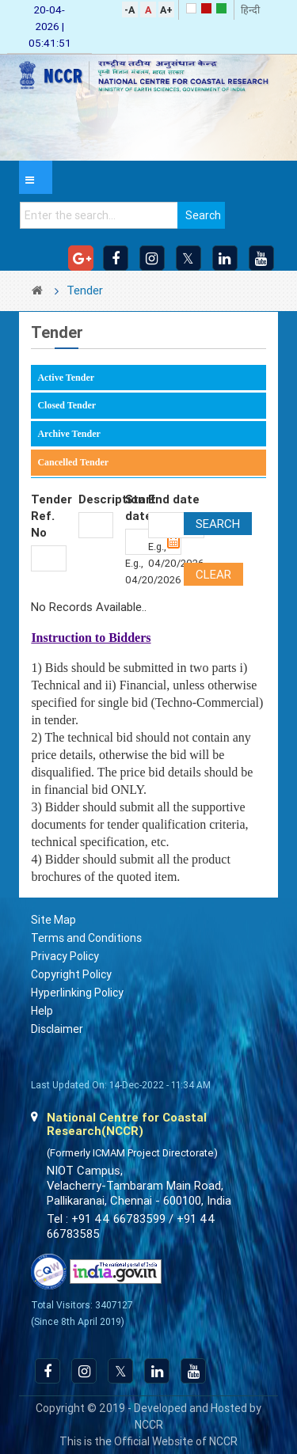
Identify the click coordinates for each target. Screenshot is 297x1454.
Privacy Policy (65, 956)
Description (95, 499)
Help (42, 1010)
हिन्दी (250, 10)
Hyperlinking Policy (77, 992)
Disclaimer (57, 1029)
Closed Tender (66, 405)
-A (129, 10)
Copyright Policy (71, 974)
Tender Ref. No (48, 516)
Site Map (53, 919)
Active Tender (65, 377)
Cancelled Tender (73, 462)
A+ (166, 10)
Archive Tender (68, 433)
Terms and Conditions (86, 938)
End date (174, 499)
